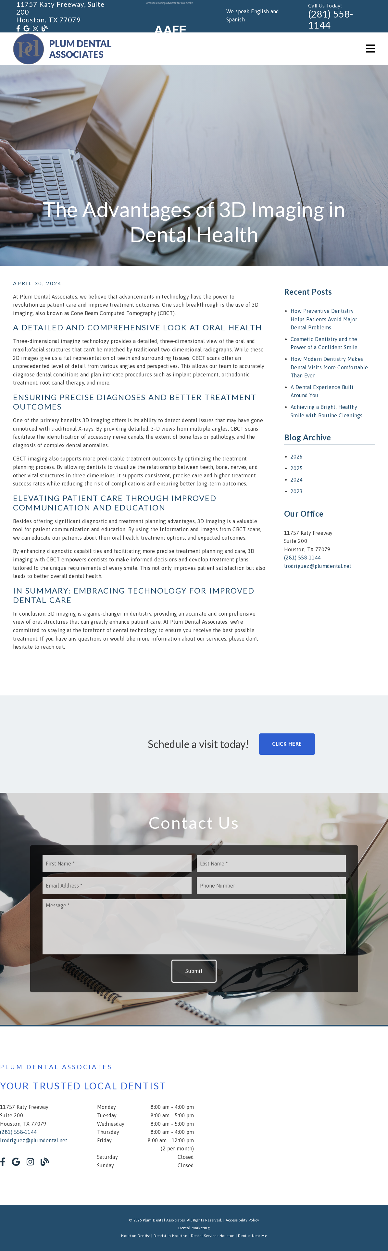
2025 (297, 468)
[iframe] (310, 1116)
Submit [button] (194, 971)
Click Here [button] (287, 744)
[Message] (194, 926)
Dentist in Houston (170, 1235)
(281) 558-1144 (330, 19)
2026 (297, 457)
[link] (18, 28)
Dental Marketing (194, 1228)
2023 (297, 491)
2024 (297, 480)
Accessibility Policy (242, 1220)
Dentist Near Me (252, 1235)
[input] (117, 863)
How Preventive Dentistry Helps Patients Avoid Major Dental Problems (324, 319)
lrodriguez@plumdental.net (317, 566)
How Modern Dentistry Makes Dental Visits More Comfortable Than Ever (329, 367)
